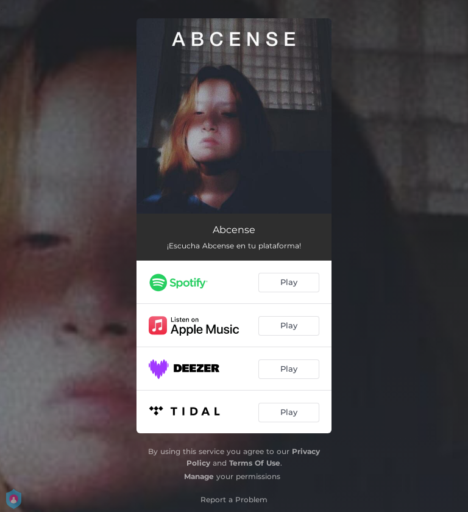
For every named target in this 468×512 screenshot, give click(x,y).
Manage (199, 476)
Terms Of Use (254, 462)
